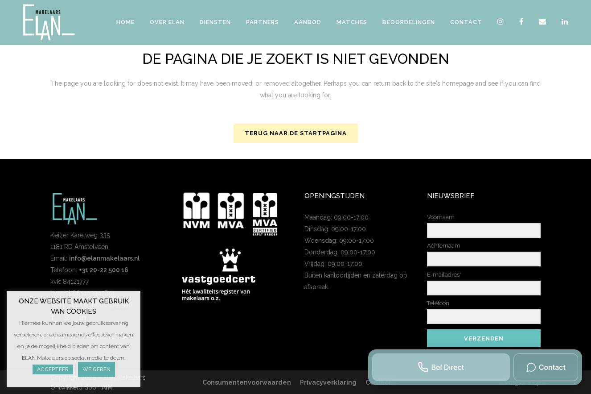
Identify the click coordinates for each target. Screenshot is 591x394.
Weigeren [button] (96, 369)
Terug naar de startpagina (296, 133)
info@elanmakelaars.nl (104, 258)
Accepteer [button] (53, 369)
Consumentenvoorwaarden (246, 382)
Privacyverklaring (328, 382)
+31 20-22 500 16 (103, 270)
